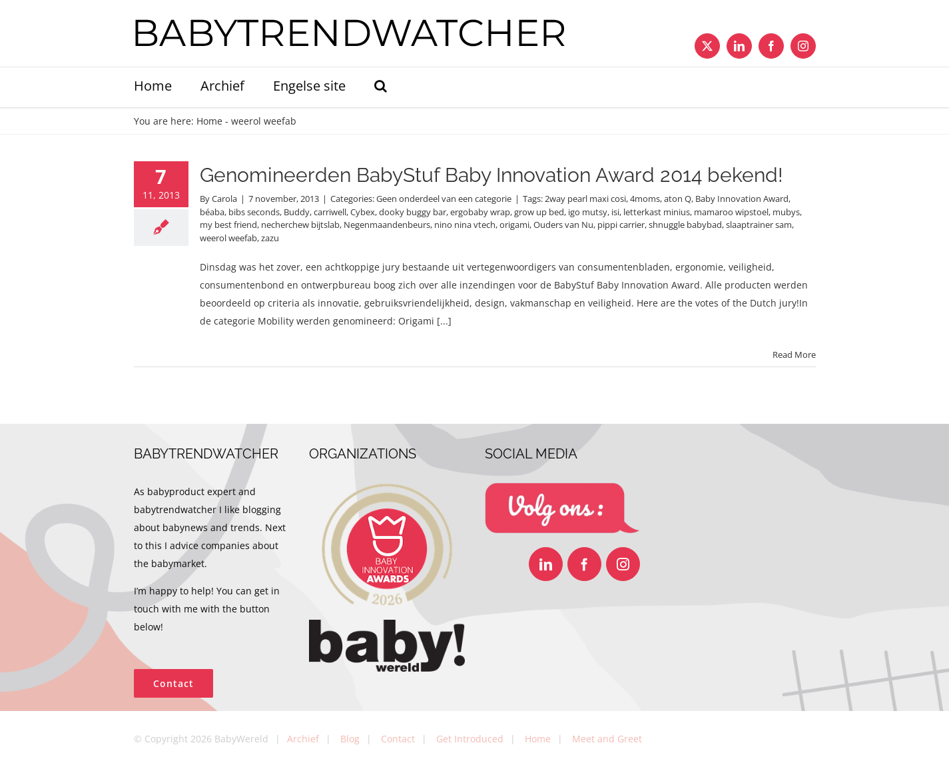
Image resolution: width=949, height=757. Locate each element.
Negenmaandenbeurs (387, 225)
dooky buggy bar (412, 212)
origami (514, 225)
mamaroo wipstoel (731, 212)
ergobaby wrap (480, 212)
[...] (444, 321)
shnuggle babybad (685, 225)
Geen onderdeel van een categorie (443, 199)
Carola (224, 199)
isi (615, 212)
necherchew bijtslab (300, 225)
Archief (303, 738)
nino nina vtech (464, 225)
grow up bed (539, 212)
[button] (380, 87)
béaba (212, 212)
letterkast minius (656, 212)
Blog (350, 738)
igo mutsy (587, 212)
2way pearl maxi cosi (585, 199)
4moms (645, 199)
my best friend (228, 225)
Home (209, 121)
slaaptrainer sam (759, 225)
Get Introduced (469, 738)
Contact (398, 738)
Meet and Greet (607, 738)
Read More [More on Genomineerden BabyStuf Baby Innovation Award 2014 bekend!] (794, 355)
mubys (786, 212)
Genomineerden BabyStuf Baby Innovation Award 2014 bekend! (491, 175)
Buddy (297, 212)
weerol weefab (228, 238)
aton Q (677, 199)
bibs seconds (254, 212)
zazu (270, 238)
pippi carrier (621, 225)
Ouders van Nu (563, 225)
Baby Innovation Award (742, 199)
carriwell (330, 212)
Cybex (362, 212)
